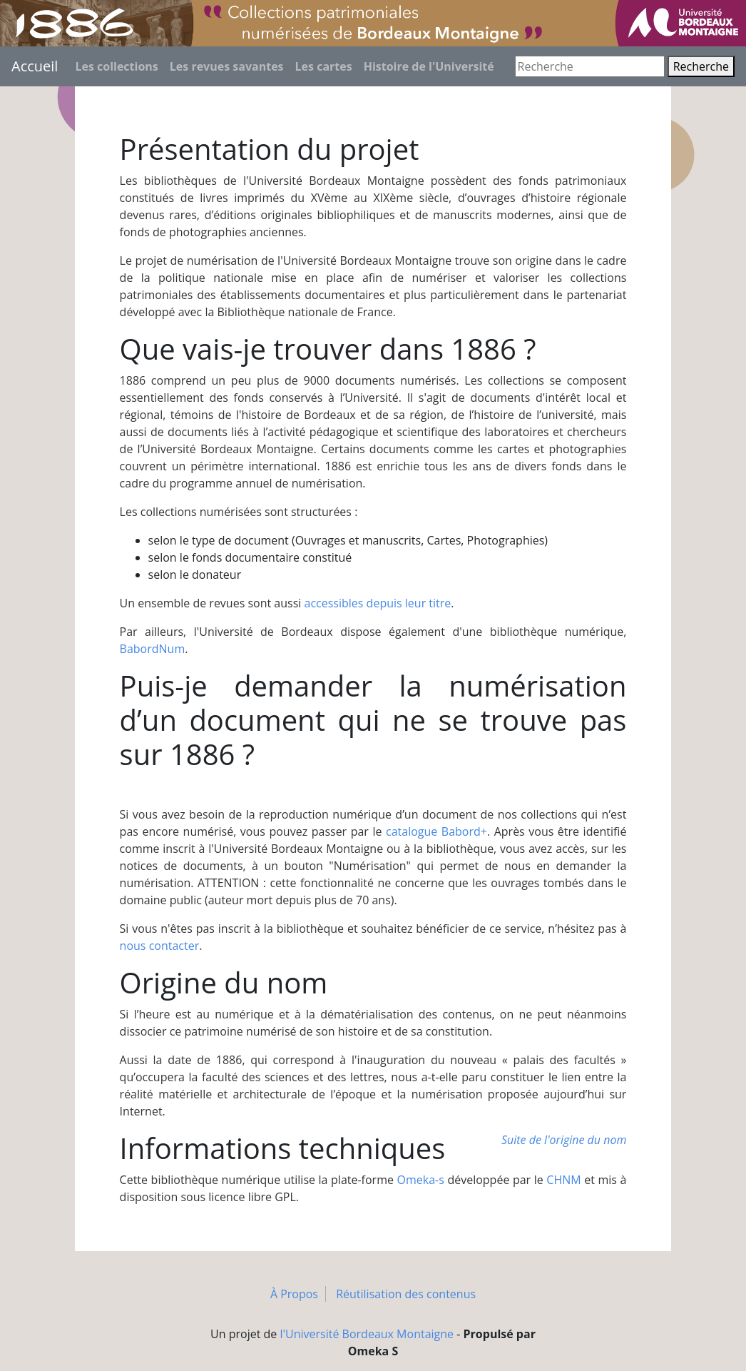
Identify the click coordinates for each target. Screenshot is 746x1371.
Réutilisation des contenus (406, 1294)
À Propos (294, 1294)
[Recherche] (590, 66)
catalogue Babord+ (436, 831)
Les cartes (323, 66)
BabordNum (152, 649)
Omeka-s (420, 1180)
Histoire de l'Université (429, 66)
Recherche (701, 66)
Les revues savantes (227, 66)
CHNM (563, 1180)
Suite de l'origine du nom (563, 1140)
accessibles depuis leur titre (378, 603)
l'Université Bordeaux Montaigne (367, 1334)
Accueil (34, 66)
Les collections (116, 66)
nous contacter (160, 945)
